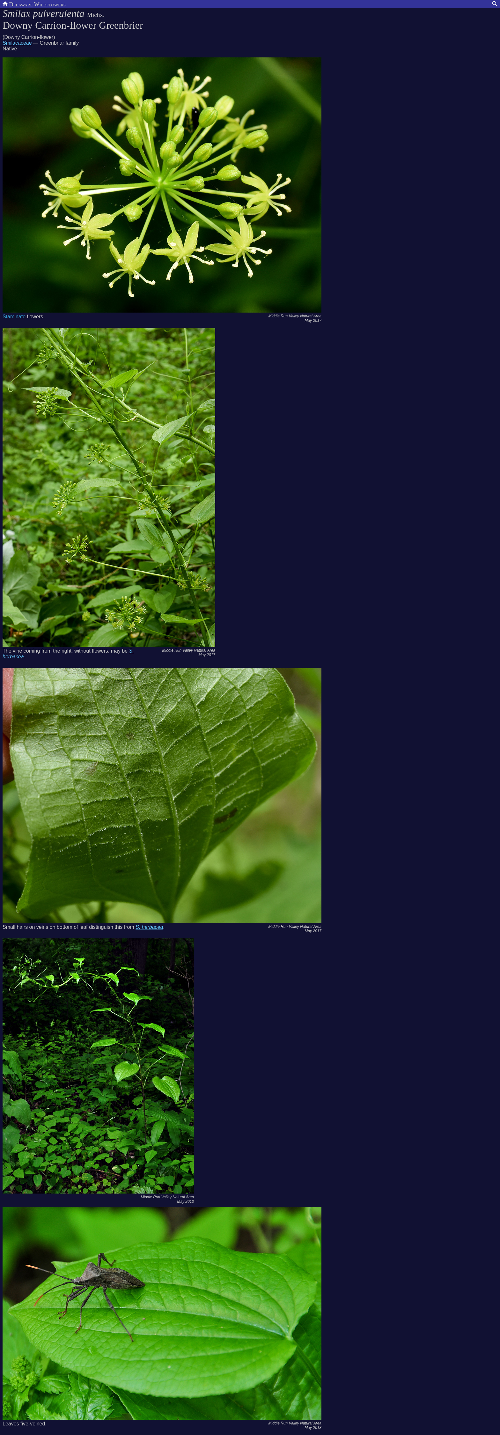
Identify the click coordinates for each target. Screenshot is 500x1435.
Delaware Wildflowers (34, 3)
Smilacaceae (17, 43)
